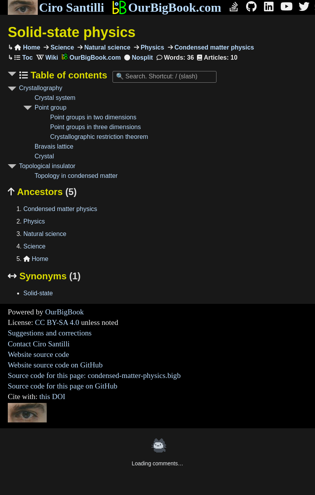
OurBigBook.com (166, 7)
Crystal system (55, 97)
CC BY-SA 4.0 (57, 322)
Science (61, 47)
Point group (51, 107)
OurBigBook (64, 312)
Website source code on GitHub (55, 365)
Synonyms (44, 276)
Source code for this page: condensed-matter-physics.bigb (94, 375)
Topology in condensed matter (76, 175)
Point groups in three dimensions (95, 127)
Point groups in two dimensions (93, 117)
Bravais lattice (54, 146)
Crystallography (40, 88)
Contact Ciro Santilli (39, 344)
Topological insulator (47, 166)
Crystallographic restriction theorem (99, 136)
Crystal (44, 156)
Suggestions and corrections (50, 333)
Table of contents (67, 75)
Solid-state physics (72, 32)
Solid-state (38, 293)
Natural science (106, 47)
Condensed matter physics (213, 47)
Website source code (38, 354)
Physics (151, 47)
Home (27, 47)
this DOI (52, 396)
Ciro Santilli (56, 7)
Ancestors (42, 191)
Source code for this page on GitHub (62, 386)
